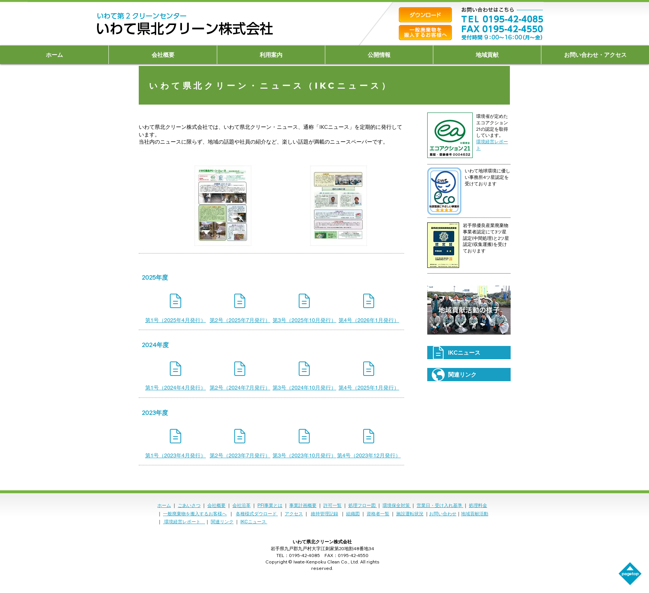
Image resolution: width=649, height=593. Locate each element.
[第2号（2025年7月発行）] (240, 320)
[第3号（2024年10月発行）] (304, 388)
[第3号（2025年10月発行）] (304, 320)
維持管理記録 (324, 513)
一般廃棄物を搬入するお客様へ (195, 513)
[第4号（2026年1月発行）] (369, 320)
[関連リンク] (469, 374)
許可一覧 (332, 505)
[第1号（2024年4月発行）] (175, 388)
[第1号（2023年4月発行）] (175, 455)
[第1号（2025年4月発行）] (175, 320)
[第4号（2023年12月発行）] (369, 455)
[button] (162, 54)
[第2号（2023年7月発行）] (240, 455)
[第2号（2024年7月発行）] (240, 388)
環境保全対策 (397, 505)
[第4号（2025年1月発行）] (369, 388)
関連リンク (222, 521)
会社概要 (216, 505)
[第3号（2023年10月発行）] (304, 455)
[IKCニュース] (469, 352)
